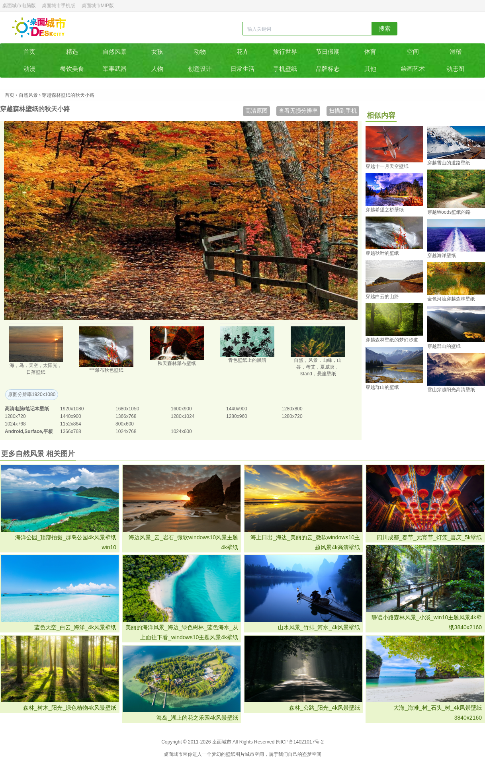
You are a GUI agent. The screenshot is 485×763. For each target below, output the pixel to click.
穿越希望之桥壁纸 (385, 210)
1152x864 (70, 424)
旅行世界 (285, 51)
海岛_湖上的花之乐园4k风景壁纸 (197, 717)
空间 (413, 51)
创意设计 (200, 68)
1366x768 (126, 416)
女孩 (157, 51)
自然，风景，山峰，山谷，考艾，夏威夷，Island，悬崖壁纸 (318, 367)
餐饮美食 (72, 68)
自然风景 (115, 51)
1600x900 (181, 409)
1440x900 (236, 409)
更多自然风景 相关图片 (38, 454)
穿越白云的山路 (382, 296)
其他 (370, 68)
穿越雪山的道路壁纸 (448, 163)
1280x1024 (182, 416)
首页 (29, 51)
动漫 (29, 68)
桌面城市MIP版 (98, 5)
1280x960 (236, 416)
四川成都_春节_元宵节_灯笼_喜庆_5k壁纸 (429, 537)
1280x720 (15, 416)
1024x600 (181, 431)
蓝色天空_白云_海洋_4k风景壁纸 (75, 627)
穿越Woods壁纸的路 (449, 212)
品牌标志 (328, 68)
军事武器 (115, 68)
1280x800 (292, 409)
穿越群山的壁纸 (444, 346)
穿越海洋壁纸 (441, 255)
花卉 (242, 51)
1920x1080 (72, 409)
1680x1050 (127, 409)
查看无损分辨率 (298, 110)
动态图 (455, 68)
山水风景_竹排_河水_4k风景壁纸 (319, 627)
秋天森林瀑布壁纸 (177, 363)
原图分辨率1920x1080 (31, 394)
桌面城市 (39, 27)
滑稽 (456, 51)
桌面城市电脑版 (19, 5)
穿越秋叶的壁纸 (382, 253)
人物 (157, 68)
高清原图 (256, 110)
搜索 (385, 28)
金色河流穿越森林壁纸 (451, 299)
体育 (370, 51)
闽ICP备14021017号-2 (300, 742)
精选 (72, 51)
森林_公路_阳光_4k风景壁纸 (324, 707)
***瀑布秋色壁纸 (106, 370)
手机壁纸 (285, 68)
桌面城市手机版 (58, 5)
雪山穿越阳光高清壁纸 (451, 389)
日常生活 (242, 68)
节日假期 (328, 51)
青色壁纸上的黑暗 (247, 360)
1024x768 (15, 424)
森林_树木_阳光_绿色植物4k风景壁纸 (69, 707)
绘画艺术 (413, 68)
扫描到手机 (343, 110)
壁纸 (230, 754)
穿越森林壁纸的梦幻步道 (392, 340)
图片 (240, 754)
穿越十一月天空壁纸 (387, 166)
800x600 (124, 424)
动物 (200, 51)
